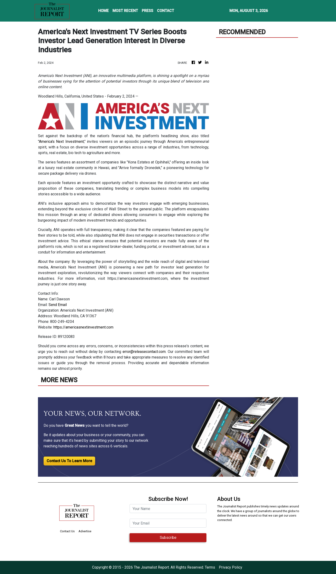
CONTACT (165, 10)
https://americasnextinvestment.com (83, 327)
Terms (210, 567)
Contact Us (67, 531)
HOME (103, 10)
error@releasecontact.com (144, 351)
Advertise (84, 531)
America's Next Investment (61, 141)
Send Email (58, 304)
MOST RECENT (125, 10)
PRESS (147, 10)
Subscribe (168, 537)
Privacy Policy (230, 567)
